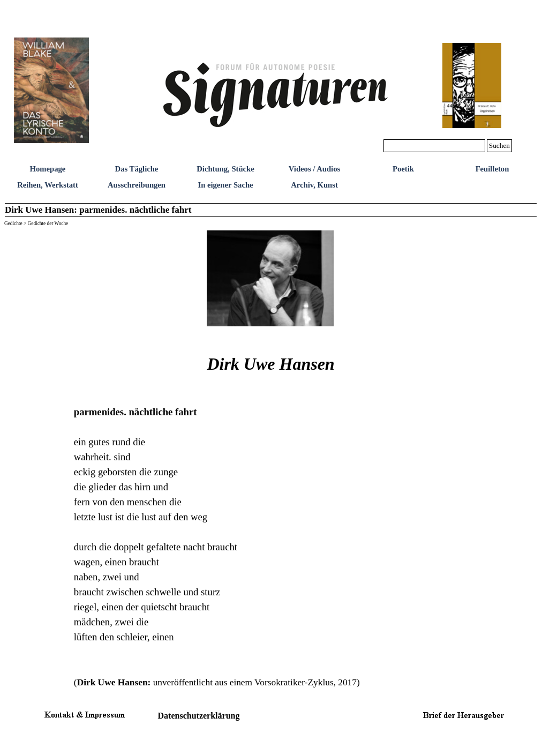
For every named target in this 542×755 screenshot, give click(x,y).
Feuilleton (492, 169)
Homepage (48, 169)
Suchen (499, 145)
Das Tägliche (137, 169)
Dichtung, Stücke (225, 169)
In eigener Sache (225, 185)
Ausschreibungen (136, 185)
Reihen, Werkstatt (47, 185)
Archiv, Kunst (314, 185)
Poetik (403, 169)
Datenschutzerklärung (199, 715)
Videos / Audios (314, 169)
